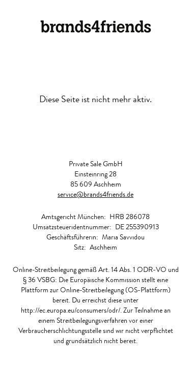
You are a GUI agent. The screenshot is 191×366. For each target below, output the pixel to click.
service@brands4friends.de (95, 194)
